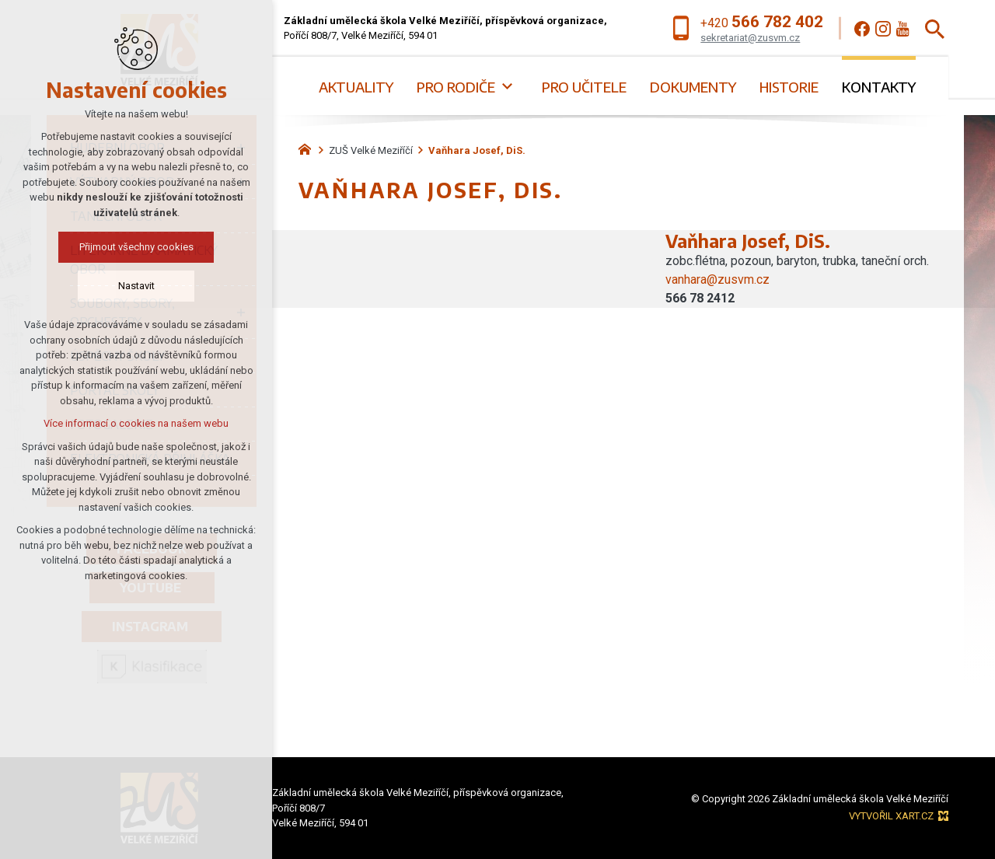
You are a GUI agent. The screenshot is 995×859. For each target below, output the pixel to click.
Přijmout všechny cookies (125, 247)
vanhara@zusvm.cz (717, 279)
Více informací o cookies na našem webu (124, 423)
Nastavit (124, 286)
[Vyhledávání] (934, 28)
